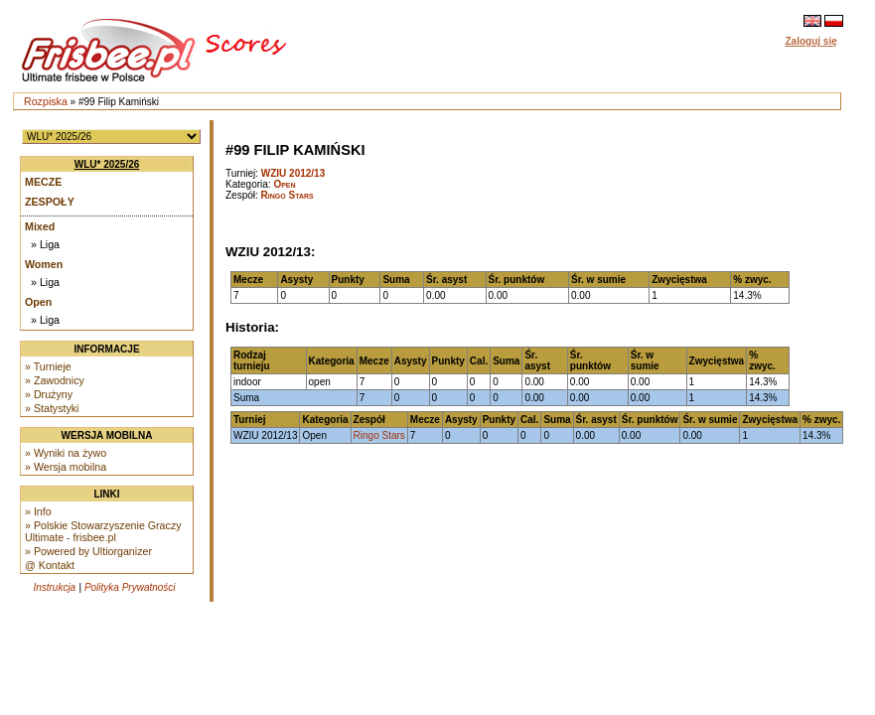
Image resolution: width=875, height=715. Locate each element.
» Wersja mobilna (65, 467)
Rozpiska (46, 101)
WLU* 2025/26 (107, 164)
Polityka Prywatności (130, 587)
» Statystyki (51, 408)
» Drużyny (49, 394)
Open (38, 302)
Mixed (40, 226)
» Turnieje (48, 366)
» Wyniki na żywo (65, 453)
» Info (38, 511)
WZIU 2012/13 (293, 173)
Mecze (43, 182)
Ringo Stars (287, 195)
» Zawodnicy (54, 380)
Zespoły (49, 202)
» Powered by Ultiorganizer (88, 551)
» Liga (45, 244)
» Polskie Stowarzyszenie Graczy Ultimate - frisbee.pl (103, 531)
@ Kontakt (49, 565)
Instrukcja (54, 587)
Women (44, 264)
